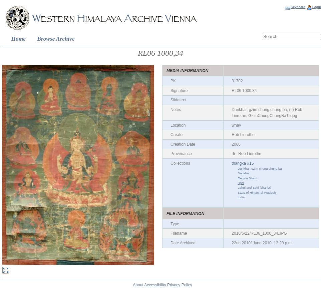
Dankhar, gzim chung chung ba (260, 168)
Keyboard (298, 7)
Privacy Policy (179, 285)
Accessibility (155, 285)
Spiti (241, 183)
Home (18, 39)
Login (316, 7)
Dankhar (244, 173)
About (138, 285)
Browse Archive (55, 39)
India (241, 197)
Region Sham (247, 178)
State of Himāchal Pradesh (257, 192)
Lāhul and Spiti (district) (254, 187)
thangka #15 (243, 163)
